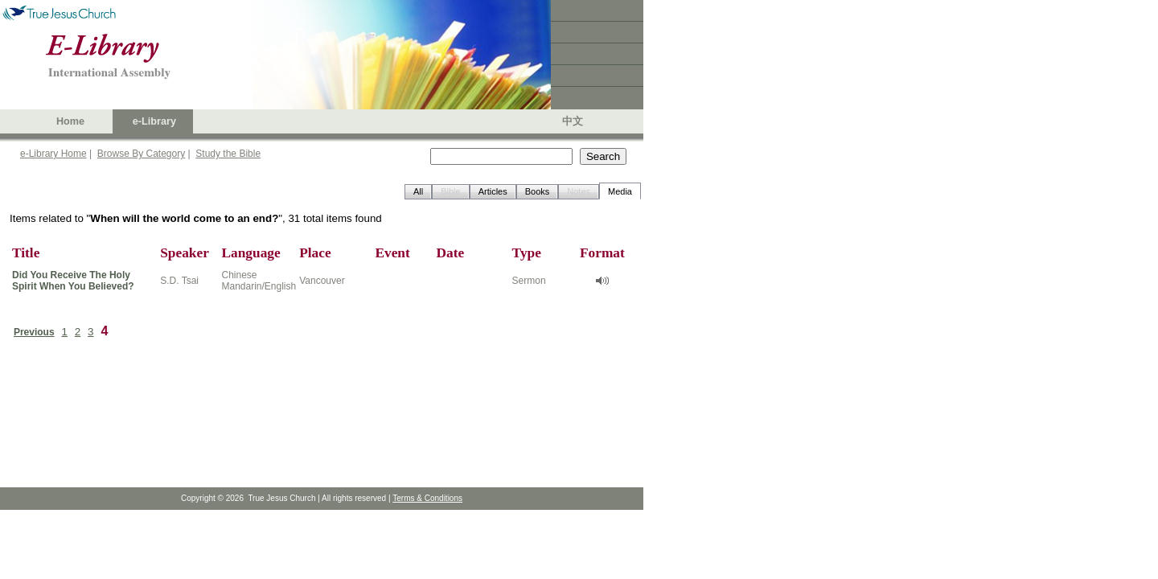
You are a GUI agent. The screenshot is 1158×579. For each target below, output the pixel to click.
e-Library (154, 121)
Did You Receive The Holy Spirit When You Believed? (73, 280)
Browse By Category (141, 153)
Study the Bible (228, 153)
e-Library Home (53, 153)
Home (70, 121)
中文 (572, 121)
